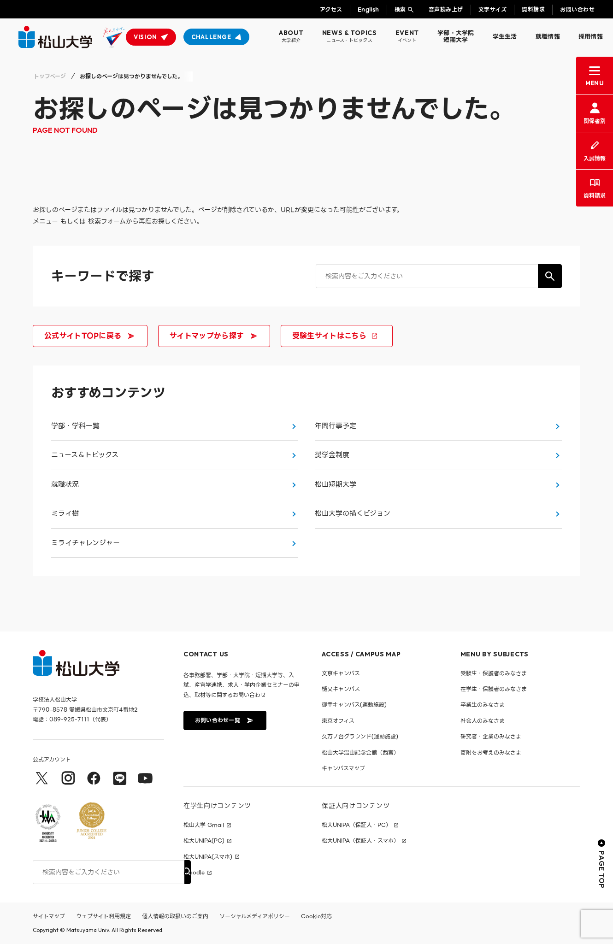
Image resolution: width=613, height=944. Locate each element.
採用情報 (590, 36)
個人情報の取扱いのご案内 (175, 916)
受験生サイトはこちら (335, 336)
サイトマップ (49, 916)
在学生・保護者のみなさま (493, 688)
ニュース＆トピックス (84, 454)
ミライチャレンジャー (85, 543)
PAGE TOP (601, 864)
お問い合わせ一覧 (224, 720)
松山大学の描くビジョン (352, 513)
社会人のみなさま (482, 720)
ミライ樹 (65, 513)
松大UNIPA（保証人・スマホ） (360, 841)
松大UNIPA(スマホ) (207, 857)
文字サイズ (492, 9)
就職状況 (65, 484)
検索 (400, 9)
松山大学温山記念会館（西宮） (360, 752)
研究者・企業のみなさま (490, 736)
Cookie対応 (316, 916)
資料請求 (533, 9)
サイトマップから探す (213, 336)
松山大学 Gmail (203, 825)
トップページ (50, 76)
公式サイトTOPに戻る (89, 336)
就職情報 (548, 36)
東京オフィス (338, 720)
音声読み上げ (446, 9)
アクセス (331, 9)
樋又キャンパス (341, 688)
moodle (194, 872)
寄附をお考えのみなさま (490, 752)
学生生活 (505, 36)
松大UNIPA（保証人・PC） (356, 825)
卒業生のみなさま (482, 704)
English (368, 9)
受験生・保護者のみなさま (493, 673)
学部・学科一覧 (75, 425)
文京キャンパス (341, 673)
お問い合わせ (577, 9)
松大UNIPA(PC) (203, 841)
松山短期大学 (335, 484)
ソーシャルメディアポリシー (254, 916)
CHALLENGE (211, 37)
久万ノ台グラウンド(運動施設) (360, 736)
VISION (145, 37)
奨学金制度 (332, 454)
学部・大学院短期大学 (455, 36)
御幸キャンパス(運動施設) (354, 704)
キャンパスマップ (343, 768)
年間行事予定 (335, 425)
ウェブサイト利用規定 (103, 916)
